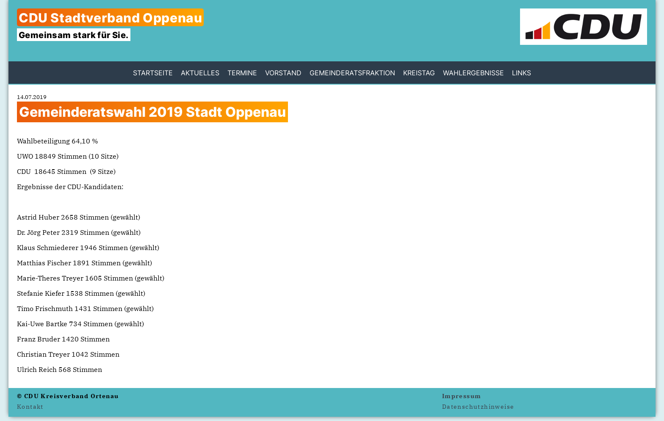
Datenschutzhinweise (478, 406)
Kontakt (30, 406)
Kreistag (419, 73)
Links (521, 73)
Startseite (153, 73)
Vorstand (283, 73)
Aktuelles (200, 73)
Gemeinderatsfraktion (352, 73)
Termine (242, 73)
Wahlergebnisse (473, 73)
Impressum (461, 396)
